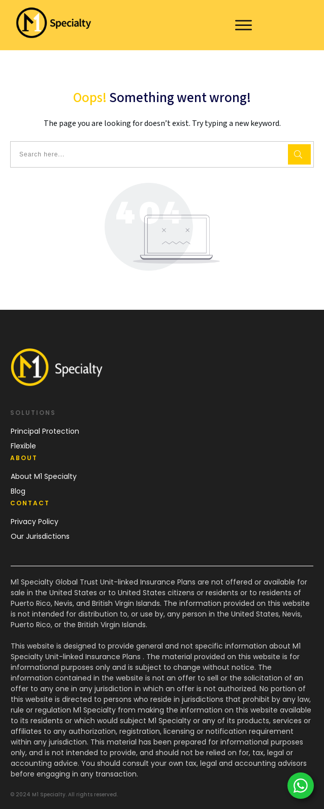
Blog (18, 491)
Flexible (23, 446)
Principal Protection (45, 431)
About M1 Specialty (44, 476)
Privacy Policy (34, 521)
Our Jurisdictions (40, 536)
